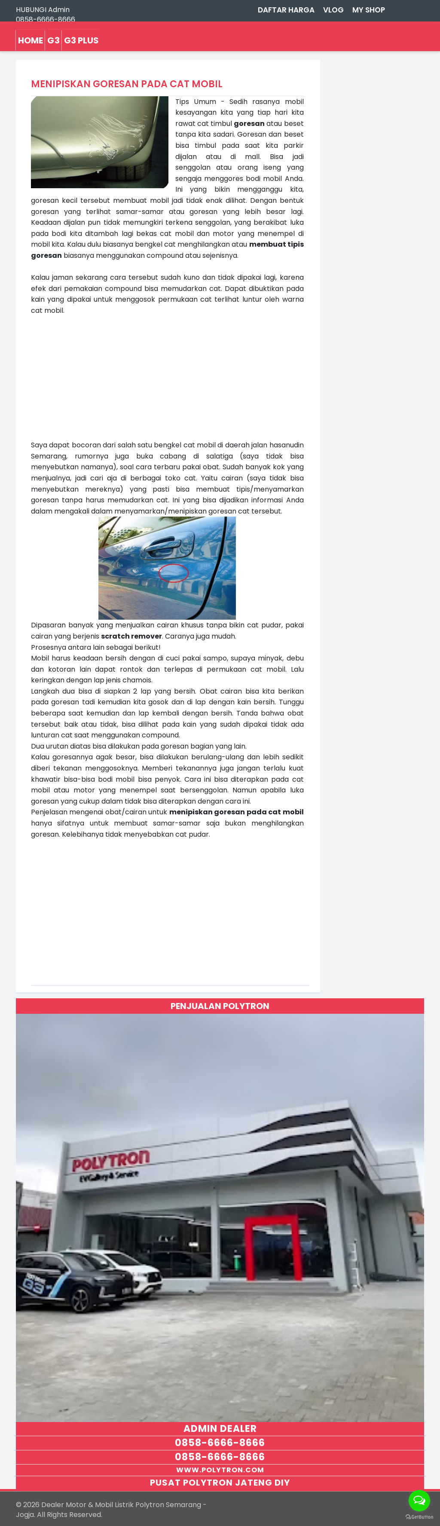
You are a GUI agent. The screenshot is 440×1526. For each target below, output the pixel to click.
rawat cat (192, 123)
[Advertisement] (167, 376)
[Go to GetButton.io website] (419, 1517)
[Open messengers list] (419, 1500)
